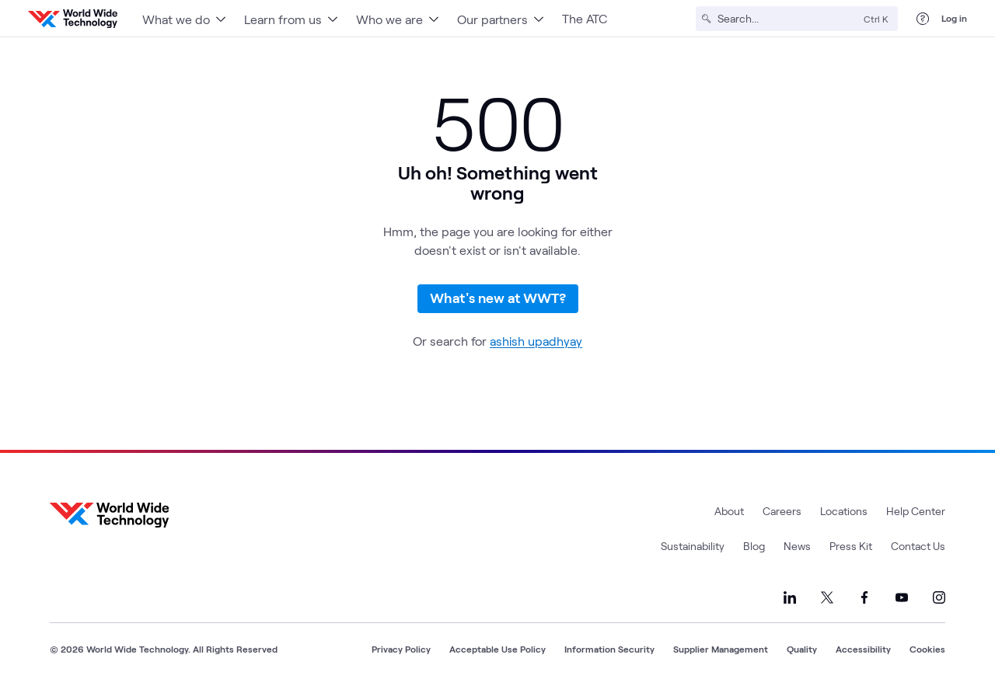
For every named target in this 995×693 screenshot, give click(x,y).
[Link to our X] (827, 597)
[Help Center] (922, 18)
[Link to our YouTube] (902, 597)
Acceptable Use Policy (497, 648)
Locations (844, 510)
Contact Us (918, 545)
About (729, 510)
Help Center (915, 510)
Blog (754, 545)
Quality (802, 648)
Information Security (609, 648)
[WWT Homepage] (72, 18)
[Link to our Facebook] (864, 597)
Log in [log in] (954, 17)
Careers (782, 510)
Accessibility (863, 648)
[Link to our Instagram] (939, 597)
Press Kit (850, 545)
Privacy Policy (401, 648)
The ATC (584, 18)
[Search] (787, 18)
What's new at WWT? (498, 297)
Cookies (927, 648)
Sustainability (692, 545)
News (797, 545)
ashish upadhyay (536, 340)
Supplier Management (720, 648)
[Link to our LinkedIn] (790, 597)
